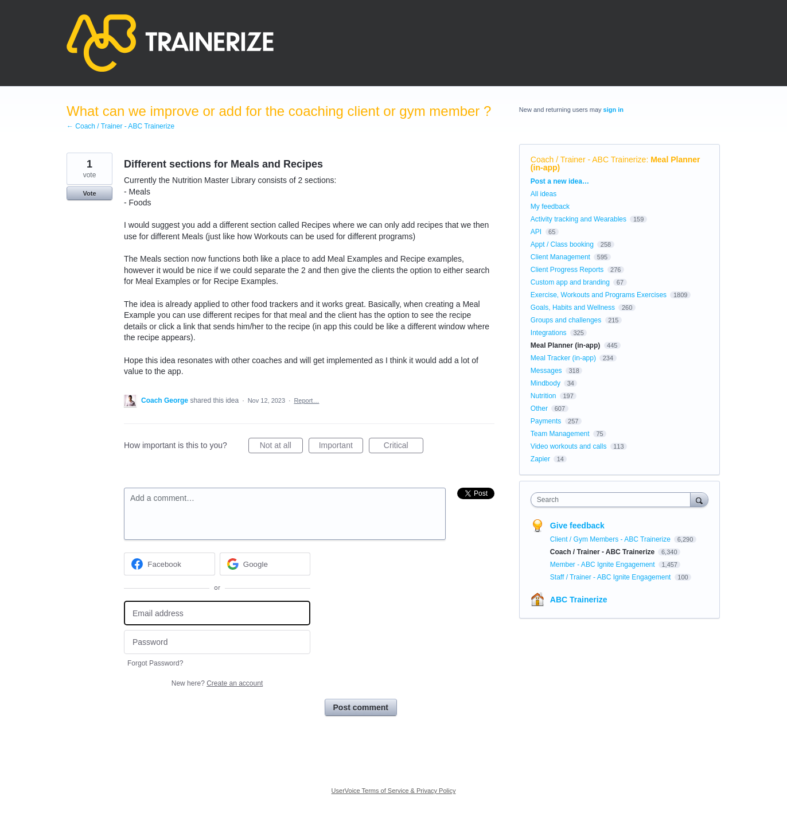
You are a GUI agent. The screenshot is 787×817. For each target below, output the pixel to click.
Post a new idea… (560, 181)
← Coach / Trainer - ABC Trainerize (120, 126)
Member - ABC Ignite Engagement (603, 565)
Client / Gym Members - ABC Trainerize (611, 539)
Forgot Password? (155, 663)
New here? (217, 683)
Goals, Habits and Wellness (573, 308)
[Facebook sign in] (169, 564)
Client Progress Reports (567, 270)
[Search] (699, 499)
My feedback (550, 207)
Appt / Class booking (562, 244)
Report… (306, 400)
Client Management (560, 257)
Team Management (560, 434)
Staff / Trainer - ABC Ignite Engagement (611, 577)
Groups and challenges (566, 320)
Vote (89, 193)
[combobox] (613, 500)
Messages (546, 371)
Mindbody (545, 383)
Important (341, 447)
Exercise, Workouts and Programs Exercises (599, 295)
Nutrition (543, 396)
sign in (613, 109)
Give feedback (577, 525)
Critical (403, 447)
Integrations (549, 333)
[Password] (217, 642)
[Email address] (217, 613)
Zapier (540, 459)
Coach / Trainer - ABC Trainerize (588, 159)
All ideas (543, 194)
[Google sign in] (265, 564)
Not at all (281, 447)
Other (539, 408)
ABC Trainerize (578, 599)
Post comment (360, 707)
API (536, 232)
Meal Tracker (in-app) (563, 358)
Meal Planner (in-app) (565, 345)
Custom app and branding (570, 282)
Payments (546, 421)
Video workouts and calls (569, 446)
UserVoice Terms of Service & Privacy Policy (394, 790)
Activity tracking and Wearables (578, 219)
